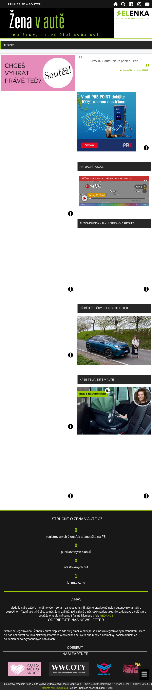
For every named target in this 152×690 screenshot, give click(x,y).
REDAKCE (106, 615)
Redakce (61, 688)
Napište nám (48, 688)
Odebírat (75, 647)
